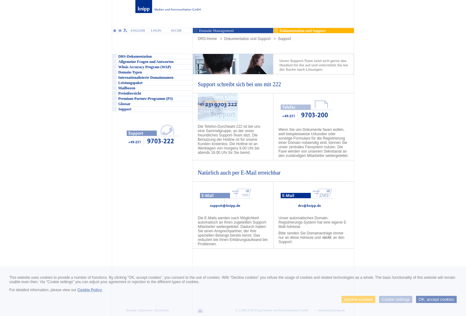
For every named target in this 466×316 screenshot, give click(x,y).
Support (284, 39)
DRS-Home (207, 39)
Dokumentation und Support (247, 39)
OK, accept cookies (436, 299)
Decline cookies (358, 299)
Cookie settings (396, 299)
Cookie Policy (89, 290)
